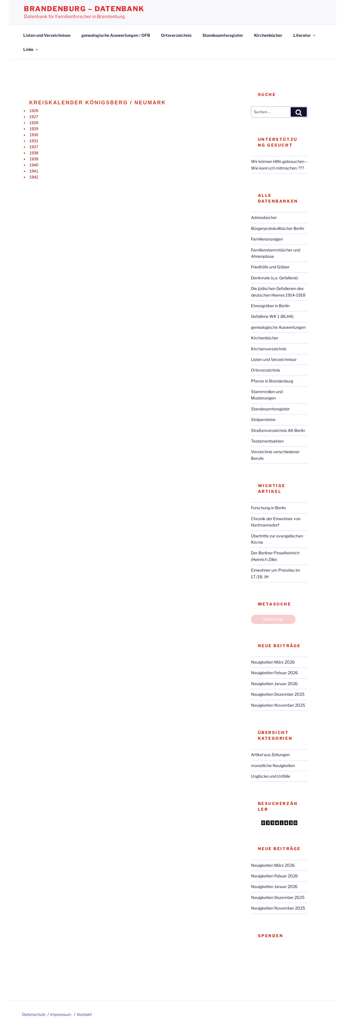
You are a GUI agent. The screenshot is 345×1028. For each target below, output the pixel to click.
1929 (33, 128)
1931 (33, 141)
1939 (33, 159)
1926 (33, 110)
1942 (33, 177)
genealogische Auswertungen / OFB (115, 35)
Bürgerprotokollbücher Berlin (277, 228)
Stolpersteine (263, 419)
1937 (33, 147)
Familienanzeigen (267, 239)
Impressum (60, 1014)
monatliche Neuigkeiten (273, 765)
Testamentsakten (267, 441)
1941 (33, 171)
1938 (33, 153)
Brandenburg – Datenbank (84, 9)
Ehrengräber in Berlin (270, 305)
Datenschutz (34, 1014)
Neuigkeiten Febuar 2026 (274, 672)
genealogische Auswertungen (278, 327)
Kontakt (84, 1014)
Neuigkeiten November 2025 (278, 705)
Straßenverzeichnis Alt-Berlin (278, 430)
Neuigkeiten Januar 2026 (274, 683)
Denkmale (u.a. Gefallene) (274, 277)
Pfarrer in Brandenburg (272, 380)
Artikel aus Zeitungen (270, 754)
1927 (33, 116)
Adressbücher (264, 217)
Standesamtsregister (222, 35)
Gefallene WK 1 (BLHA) (272, 316)
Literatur (304, 35)
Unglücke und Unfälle (270, 776)
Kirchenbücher (268, 35)
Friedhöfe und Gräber (270, 266)
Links (31, 49)
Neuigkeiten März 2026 (273, 662)
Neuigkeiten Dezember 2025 (277, 694)
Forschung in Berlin (268, 507)
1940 (33, 165)
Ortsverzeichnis (176, 35)
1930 (33, 134)
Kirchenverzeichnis (268, 348)
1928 (33, 122)
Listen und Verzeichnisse (46, 35)
